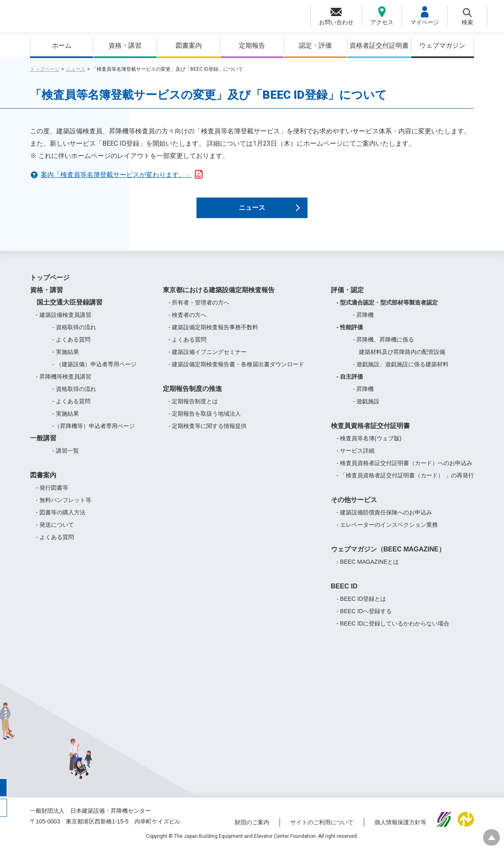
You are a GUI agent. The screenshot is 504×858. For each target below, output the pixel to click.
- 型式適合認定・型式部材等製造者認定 (387, 311)
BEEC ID (344, 594)
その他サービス (354, 508)
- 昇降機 (363, 323)
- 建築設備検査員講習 (63, 323)
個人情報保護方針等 (400, 830)
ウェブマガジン (442, 45)
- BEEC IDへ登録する (364, 619)
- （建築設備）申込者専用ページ (94, 373)
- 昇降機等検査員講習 (63, 385)
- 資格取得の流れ (74, 336)
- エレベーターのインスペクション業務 (387, 533)
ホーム (62, 45)
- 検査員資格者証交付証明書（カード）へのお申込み (405, 471)
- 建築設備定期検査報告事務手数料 (214, 336)
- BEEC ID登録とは (361, 607)
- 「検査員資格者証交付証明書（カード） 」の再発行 (405, 484)
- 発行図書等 (52, 496)
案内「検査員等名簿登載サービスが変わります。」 (122, 174)
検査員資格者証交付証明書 (370, 434)
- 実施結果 (65, 360)
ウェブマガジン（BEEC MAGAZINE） (388, 557)
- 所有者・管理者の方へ (199, 311)
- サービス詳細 (356, 459)
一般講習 (43, 446)
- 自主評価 (350, 385)
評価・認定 (347, 298)
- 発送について (55, 533)
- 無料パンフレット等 (63, 508)
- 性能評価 (350, 336)
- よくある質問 (71, 348)
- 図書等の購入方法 (61, 521)
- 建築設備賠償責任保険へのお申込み (384, 521)
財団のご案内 (252, 830)
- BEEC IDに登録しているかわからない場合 (393, 632)
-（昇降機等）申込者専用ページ (93, 434)
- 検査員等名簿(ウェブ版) (369, 447)
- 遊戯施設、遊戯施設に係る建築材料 (401, 373)
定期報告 (252, 45)
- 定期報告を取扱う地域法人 (205, 422)
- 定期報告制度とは (193, 410)
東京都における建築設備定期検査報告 (219, 298)
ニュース (76, 69)
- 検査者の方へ (188, 323)
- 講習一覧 (65, 459)
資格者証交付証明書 (379, 45)
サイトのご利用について (322, 830)
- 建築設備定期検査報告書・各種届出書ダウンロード (237, 373)
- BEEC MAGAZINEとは (368, 570)
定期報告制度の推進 (192, 397)
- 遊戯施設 (366, 410)
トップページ (45, 69)
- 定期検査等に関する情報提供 (208, 434)
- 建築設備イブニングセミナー (208, 360)
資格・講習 (125, 45)
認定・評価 (315, 45)
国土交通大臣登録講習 (66, 310)
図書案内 (189, 45)
